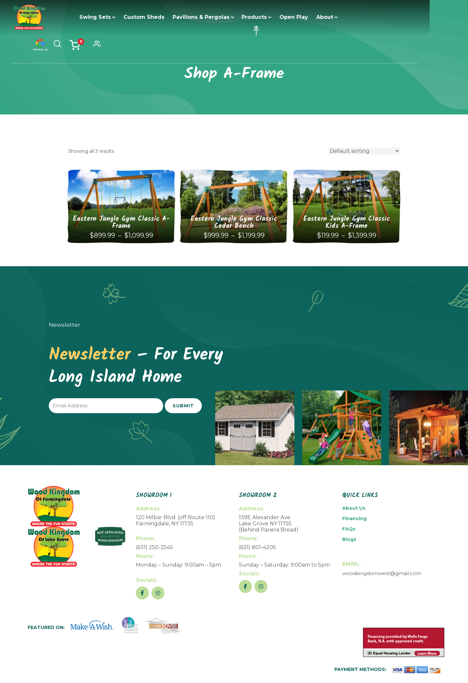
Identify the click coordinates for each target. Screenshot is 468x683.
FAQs (349, 529)
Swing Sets (104, 17)
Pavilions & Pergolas (210, 17)
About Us (353, 508)
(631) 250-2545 (154, 547)
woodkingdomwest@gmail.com (381, 573)
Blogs (349, 539)
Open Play (303, 17)
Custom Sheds (153, 17)
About (334, 17)
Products (263, 17)
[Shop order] (364, 151)
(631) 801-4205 (257, 547)
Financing (354, 518)
